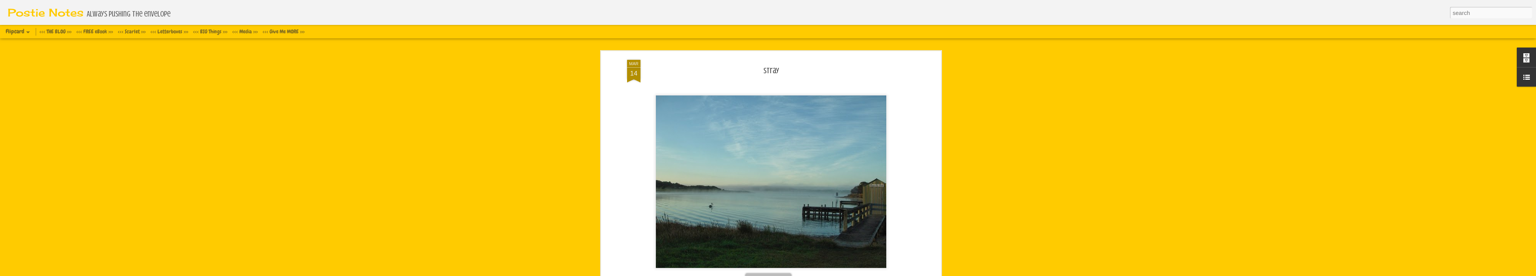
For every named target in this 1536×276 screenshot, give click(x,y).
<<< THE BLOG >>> (55, 31)
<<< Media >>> (245, 31)
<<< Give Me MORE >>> (284, 31)
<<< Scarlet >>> (132, 31)
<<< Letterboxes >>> (169, 31)
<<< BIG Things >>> (210, 31)
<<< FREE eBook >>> (94, 31)
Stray (771, 49)
